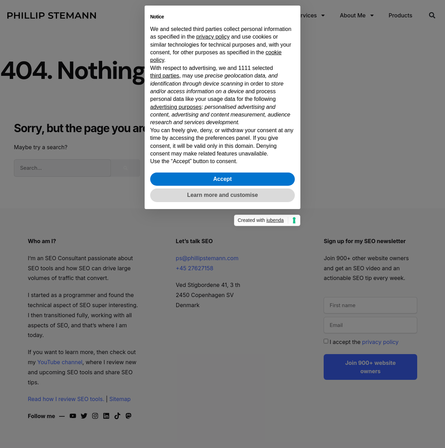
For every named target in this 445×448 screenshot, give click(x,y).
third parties (164, 192)
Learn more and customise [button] (222, 312)
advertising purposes (176, 223)
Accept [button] (222, 296)
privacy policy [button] (213, 154)
